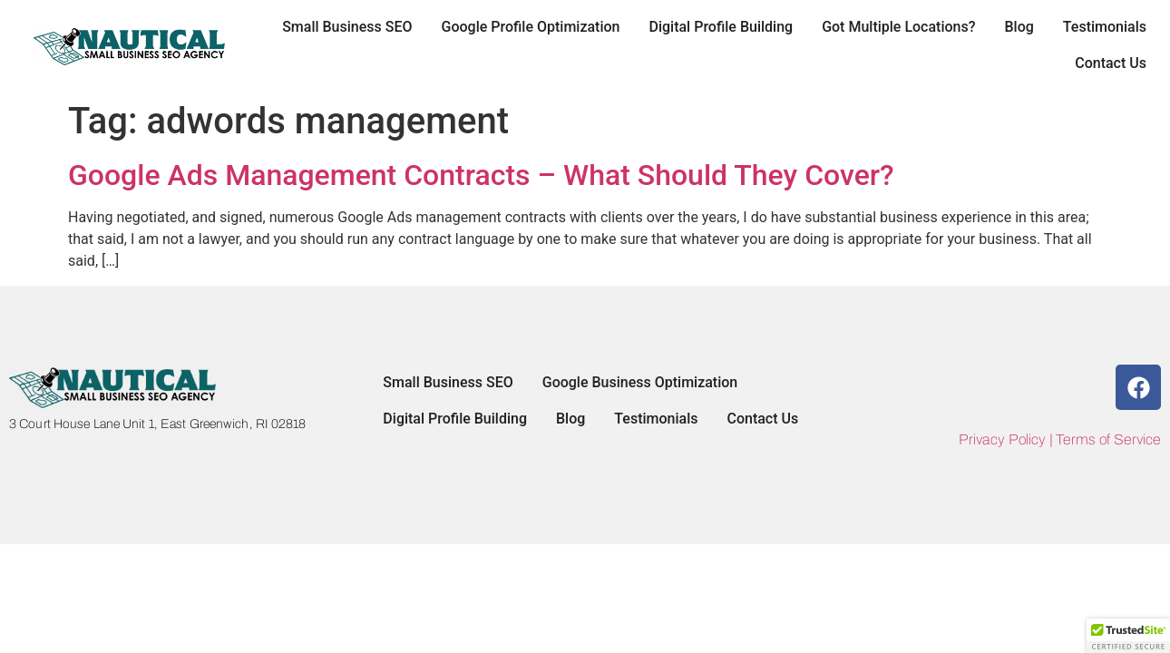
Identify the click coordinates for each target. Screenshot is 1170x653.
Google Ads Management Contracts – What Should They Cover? (481, 175)
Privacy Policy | (1007, 439)
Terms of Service (1108, 439)
